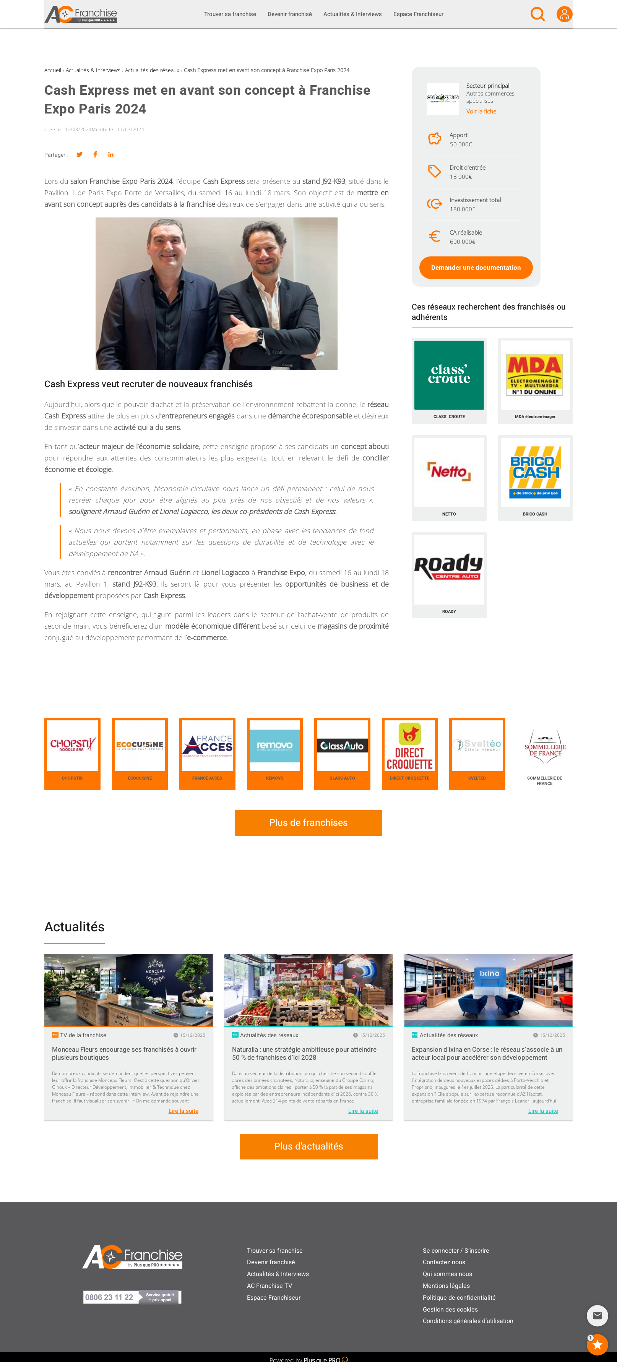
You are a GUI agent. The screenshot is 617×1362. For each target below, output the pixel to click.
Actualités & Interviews (93, 70)
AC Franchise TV (269, 1286)
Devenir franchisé (271, 1262)
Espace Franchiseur (273, 1297)
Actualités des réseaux (152, 70)
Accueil (52, 70)
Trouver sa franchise (275, 1250)
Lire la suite (183, 1111)
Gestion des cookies (450, 1309)
